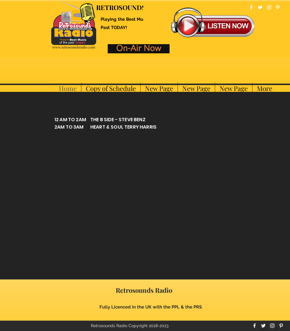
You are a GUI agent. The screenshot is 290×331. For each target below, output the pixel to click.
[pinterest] (278, 7)
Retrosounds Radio (144, 290)
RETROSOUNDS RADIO (132, 7)
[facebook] (251, 7)
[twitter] (260, 7)
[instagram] (269, 7)
